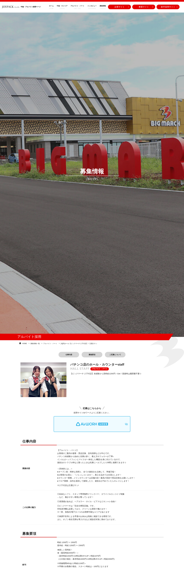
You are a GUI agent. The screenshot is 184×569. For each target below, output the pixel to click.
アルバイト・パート (50, 343)
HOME (24, 343)
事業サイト (144, 6)
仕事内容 (65, 354)
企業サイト (119, 6)
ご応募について (119, 354)
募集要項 (92, 354)
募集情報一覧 (35, 343)
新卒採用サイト (168, 6)
